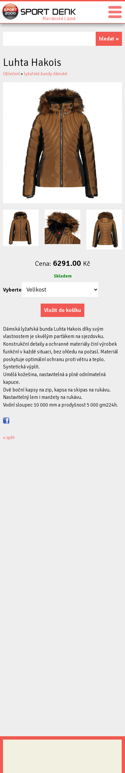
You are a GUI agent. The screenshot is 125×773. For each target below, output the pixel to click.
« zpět (9, 437)
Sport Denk (59, 18)
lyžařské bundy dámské (45, 74)
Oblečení (11, 74)
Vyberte (12, 290)
